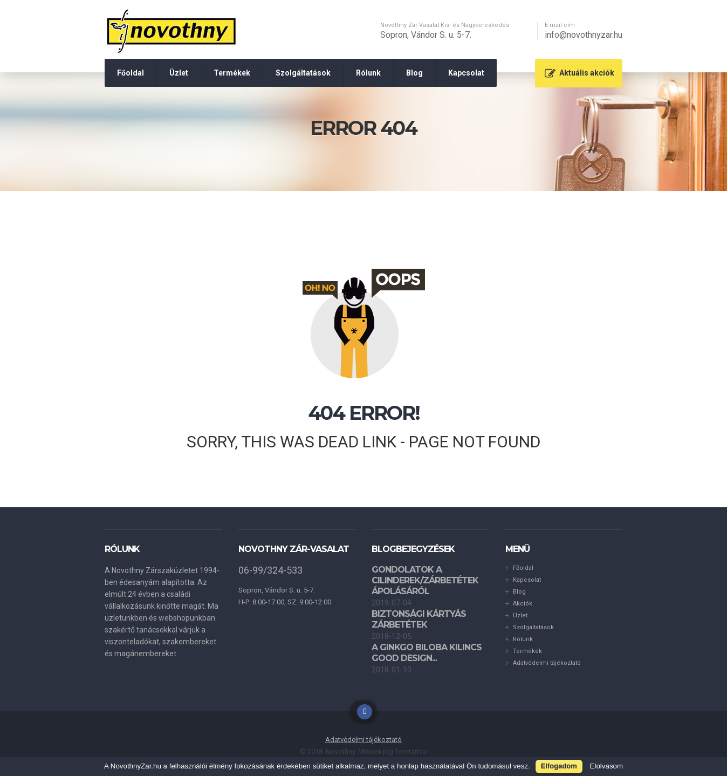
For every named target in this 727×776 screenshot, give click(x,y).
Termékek (232, 73)
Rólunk (368, 73)
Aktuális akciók (586, 73)
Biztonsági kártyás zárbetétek (419, 619)
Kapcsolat (466, 73)
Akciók (522, 603)
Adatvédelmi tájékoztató (547, 662)
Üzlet (178, 73)
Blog (414, 73)
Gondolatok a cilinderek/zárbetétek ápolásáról (425, 580)
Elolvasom (606, 766)
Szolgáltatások (303, 73)
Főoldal (130, 73)
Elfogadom (559, 766)
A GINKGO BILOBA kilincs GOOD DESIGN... (427, 652)
